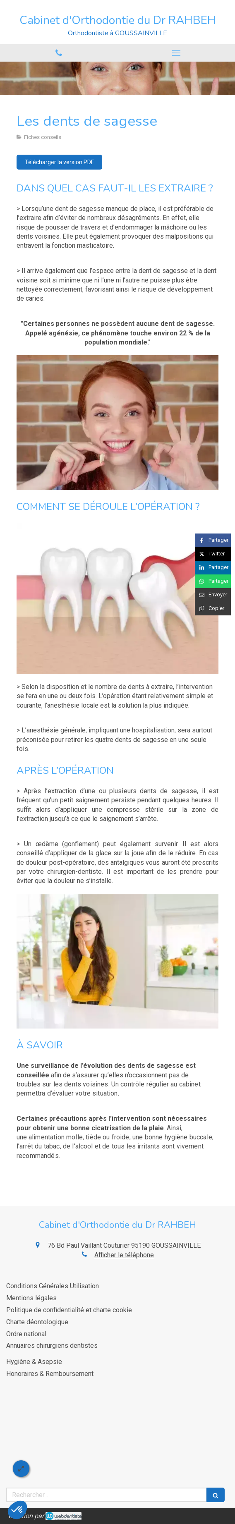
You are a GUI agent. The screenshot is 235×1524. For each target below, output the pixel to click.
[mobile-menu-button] (176, 53)
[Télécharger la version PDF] (59, 162)
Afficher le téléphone (124, 1255)
